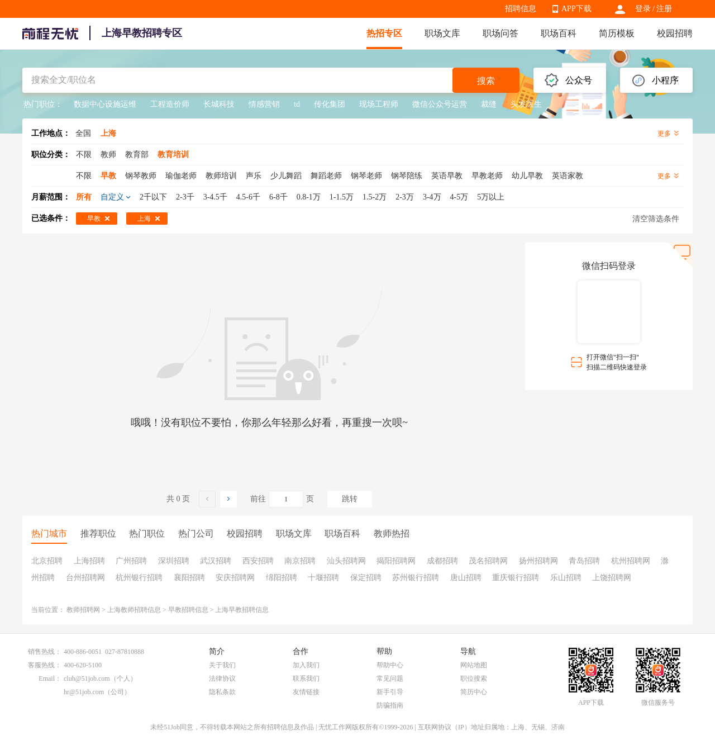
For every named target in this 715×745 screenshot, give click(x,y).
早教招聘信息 (188, 610)
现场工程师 (378, 104)
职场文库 (442, 33)
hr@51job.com (84, 692)
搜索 (486, 81)
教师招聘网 (83, 610)
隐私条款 (222, 692)
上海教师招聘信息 (134, 610)
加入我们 (306, 665)
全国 (83, 133)
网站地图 (473, 665)
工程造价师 (169, 104)
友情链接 (306, 692)
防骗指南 (389, 705)
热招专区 (384, 33)
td (297, 104)
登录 (643, 8)
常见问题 (389, 678)
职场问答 (500, 33)
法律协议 (222, 678)
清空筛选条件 (655, 219)
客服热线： (44, 665)
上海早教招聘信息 (242, 610)
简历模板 (617, 33)
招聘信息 (520, 8)
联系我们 (306, 678)
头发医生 (526, 104)
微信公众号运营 (439, 104)
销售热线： (44, 652)
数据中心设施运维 (105, 104)
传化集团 (329, 104)
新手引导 (389, 692)
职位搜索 (473, 678)
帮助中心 (389, 665)
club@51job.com (87, 678)
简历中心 (473, 692)
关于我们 (222, 665)
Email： (50, 678)
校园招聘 (675, 33)
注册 (664, 8)
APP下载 (576, 8)
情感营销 (264, 104)
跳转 (350, 499)
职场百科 (558, 33)
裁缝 (489, 104)
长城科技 (219, 104)
